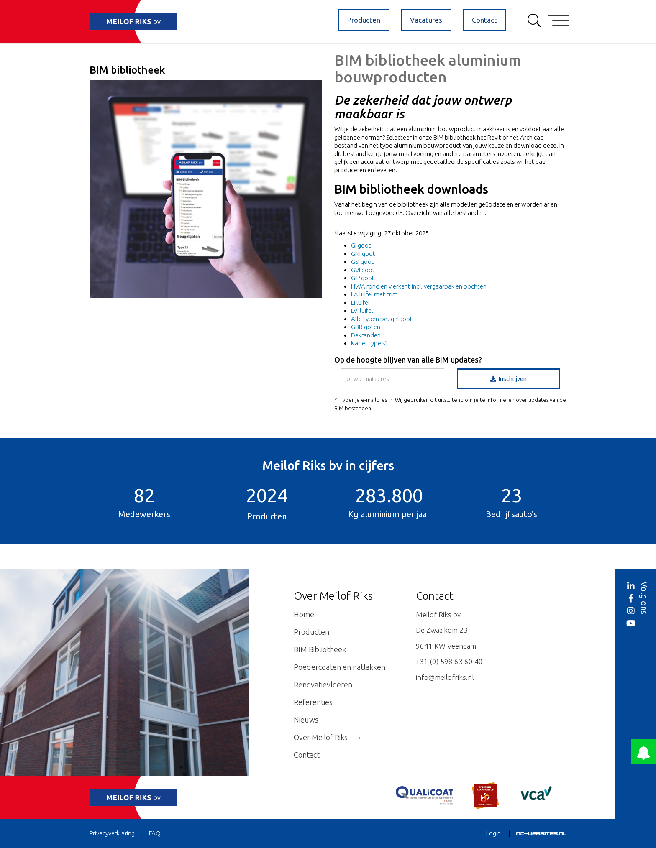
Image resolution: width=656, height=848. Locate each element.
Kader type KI (369, 343)
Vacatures (426, 20)
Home (304, 614)
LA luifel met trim (374, 294)
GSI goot (362, 261)
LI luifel (360, 302)
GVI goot (363, 269)
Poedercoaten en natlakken (339, 667)
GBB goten (365, 326)
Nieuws (306, 719)
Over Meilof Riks (327, 737)
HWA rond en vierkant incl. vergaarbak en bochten (419, 286)
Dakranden (366, 335)
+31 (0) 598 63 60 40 (449, 661)
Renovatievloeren (323, 684)
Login (493, 833)
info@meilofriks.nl (445, 677)
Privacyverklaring (112, 833)
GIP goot (362, 277)
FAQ (155, 833)
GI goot (361, 245)
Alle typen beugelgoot (382, 318)
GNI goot (363, 253)
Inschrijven (508, 378)
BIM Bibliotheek (320, 649)
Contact (484, 20)
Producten (363, 20)
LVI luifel (362, 310)
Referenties (313, 702)
